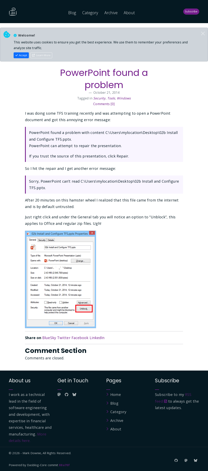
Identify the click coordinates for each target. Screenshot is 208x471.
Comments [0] (104, 104)
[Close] (203, 33)
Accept (21, 55)
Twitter (63, 337)
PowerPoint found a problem (104, 78)
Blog (72, 12)
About (129, 12)
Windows (124, 98)
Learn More (41, 55)
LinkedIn (97, 337)
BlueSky (49, 337)
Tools (111, 98)
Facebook (80, 337)
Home (115, 394)
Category (90, 12)
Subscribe (191, 11)
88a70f (64, 465)
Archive (111, 12)
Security (99, 98)
